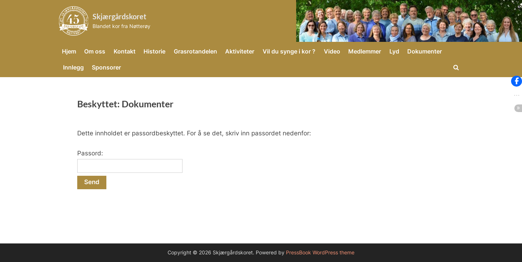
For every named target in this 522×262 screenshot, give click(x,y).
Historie (154, 51)
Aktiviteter (239, 51)
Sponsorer (106, 67)
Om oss (94, 51)
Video (332, 51)
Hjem (69, 51)
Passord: (129, 161)
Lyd (394, 51)
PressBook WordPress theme (320, 252)
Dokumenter (424, 51)
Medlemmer (364, 51)
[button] (516, 81)
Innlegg (73, 67)
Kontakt (125, 51)
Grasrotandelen (195, 51)
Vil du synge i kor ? (289, 51)
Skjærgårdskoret (119, 16)
